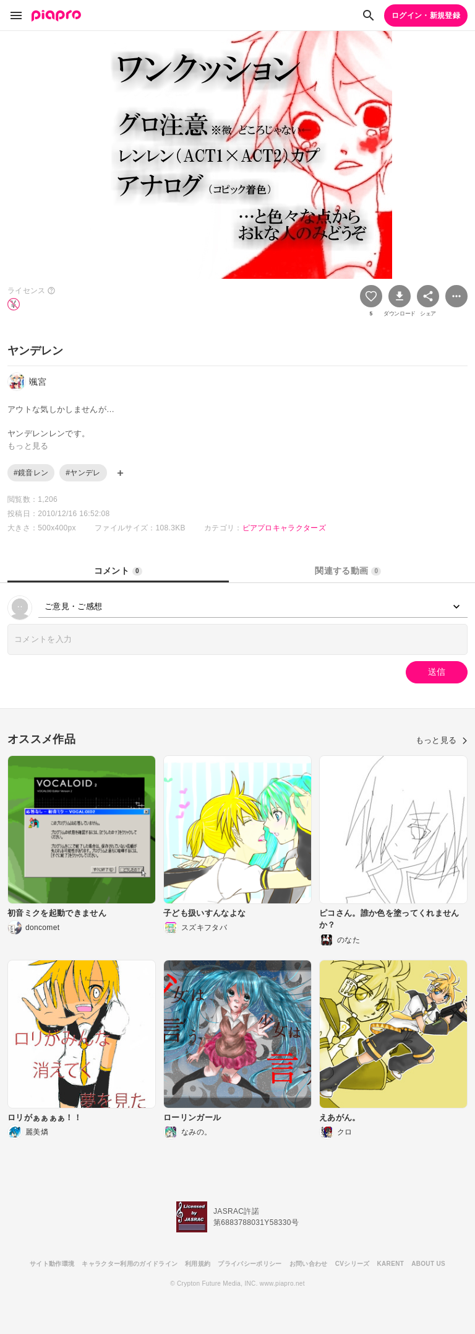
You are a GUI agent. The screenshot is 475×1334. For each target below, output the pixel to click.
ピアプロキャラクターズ (284, 528)
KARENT (390, 1263)
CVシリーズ (352, 1263)
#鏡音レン (31, 472)
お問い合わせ (308, 1263)
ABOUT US (428, 1263)
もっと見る (442, 740)
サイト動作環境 (52, 1263)
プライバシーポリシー (249, 1263)
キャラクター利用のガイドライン (130, 1263)
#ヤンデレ (83, 472)
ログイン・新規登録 (426, 15)
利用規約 (197, 1263)
